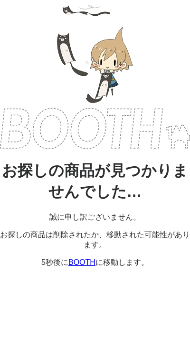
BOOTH (95, 128)
